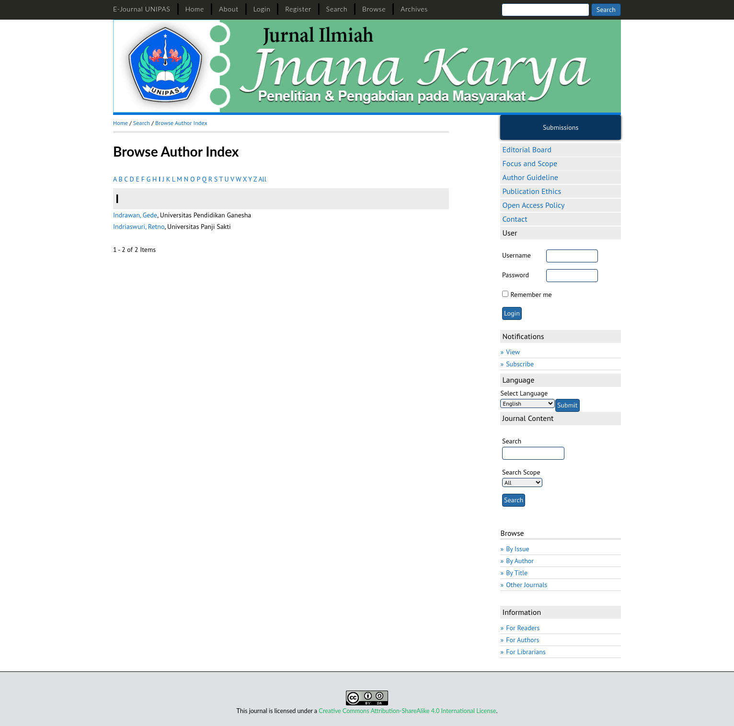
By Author (520, 560)
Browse (374, 9)
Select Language (524, 393)
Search (337, 9)
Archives (414, 9)
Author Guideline (530, 177)
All (262, 179)
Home (195, 9)
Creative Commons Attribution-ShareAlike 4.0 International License (407, 711)
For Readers (522, 628)
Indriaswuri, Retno (138, 226)
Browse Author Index (181, 122)
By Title (517, 572)
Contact (514, 219)
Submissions (560, 127)
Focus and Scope (529, 163)
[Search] (545, 9)
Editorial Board (526, 149)
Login (262, 9)
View (513, 352)
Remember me (530, 294)
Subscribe (520, 364)
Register (298, 9)
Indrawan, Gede (135, 215)
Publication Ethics (531, 191)
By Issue (517, 548)
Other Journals (526, 584)
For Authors (522, 639)
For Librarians (526, 651)
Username (516, 255)
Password (515, 275)
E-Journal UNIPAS (142, 9)
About (229, 9)
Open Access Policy (533, 205)
